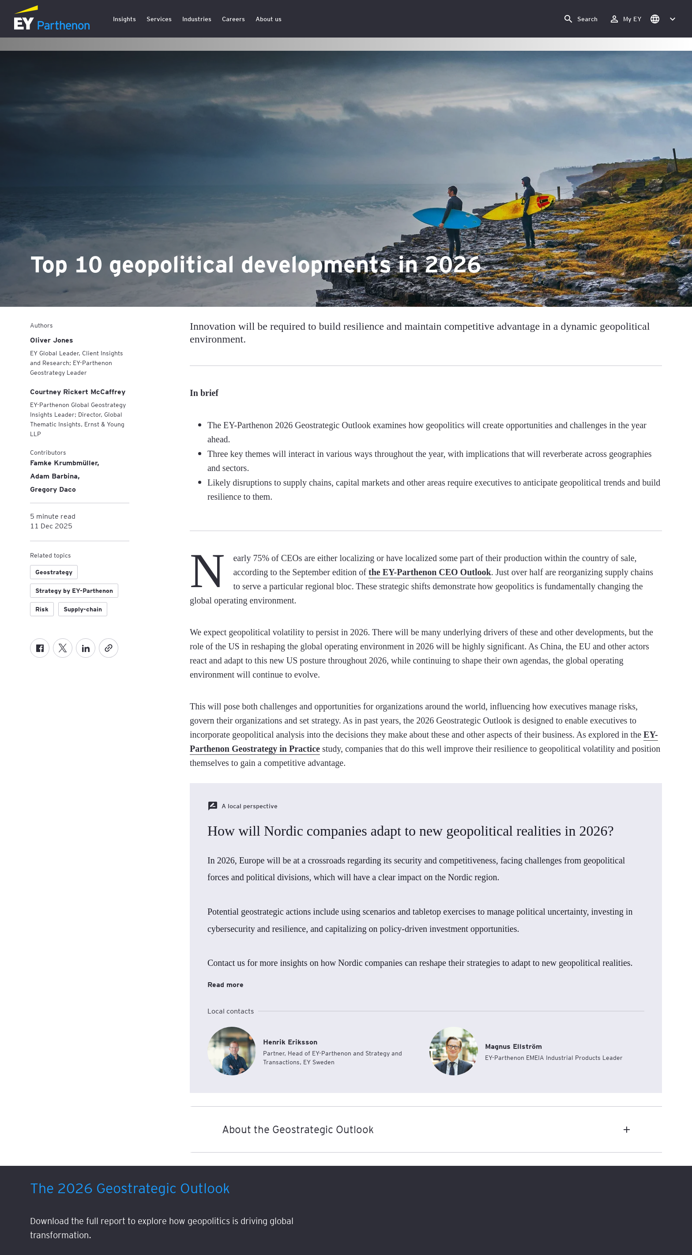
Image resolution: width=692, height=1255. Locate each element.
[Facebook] (39, 648)
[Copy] (108, 648)
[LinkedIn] (85, 648)
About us (269, 19)
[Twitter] (62, 648)
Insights (124, 19)
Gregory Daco (53, 489)
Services (159, 19)
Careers (233, 19)
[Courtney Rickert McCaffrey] (77, 391)
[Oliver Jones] (51, 339)
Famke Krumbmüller (63, 462)
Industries (196, 19)
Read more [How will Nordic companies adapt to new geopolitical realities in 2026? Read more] (225, 984)
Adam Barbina (54, 475)
